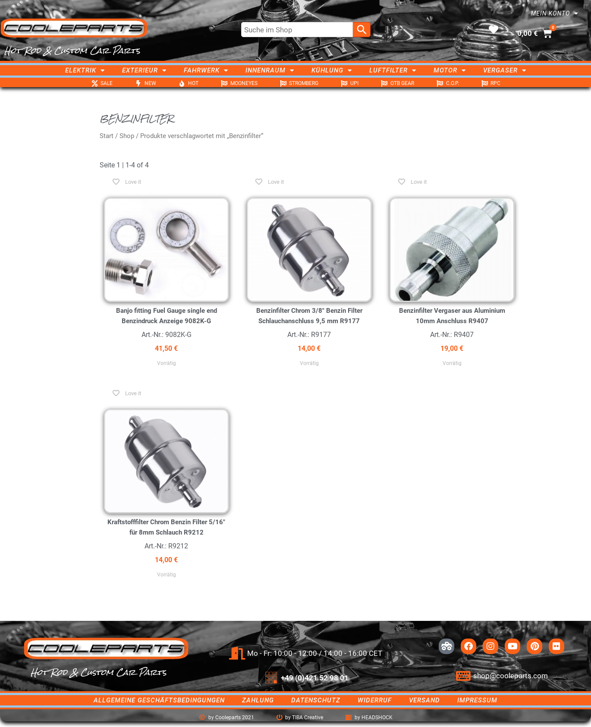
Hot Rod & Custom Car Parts (72, 50)
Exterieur (144, 70)
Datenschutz (315, 700)
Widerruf (375, 700)
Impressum (477, 700)
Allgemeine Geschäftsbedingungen (159, 700)
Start (106, 136)
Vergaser (504, 70)
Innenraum (269, 70)
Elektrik (85, 70)
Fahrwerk (206, 70)
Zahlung (258, 700)
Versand (424, 700)
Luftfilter (392, 70)
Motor (450, 70)
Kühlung (331, 70)
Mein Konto (554, 13)
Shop (126, 136)
